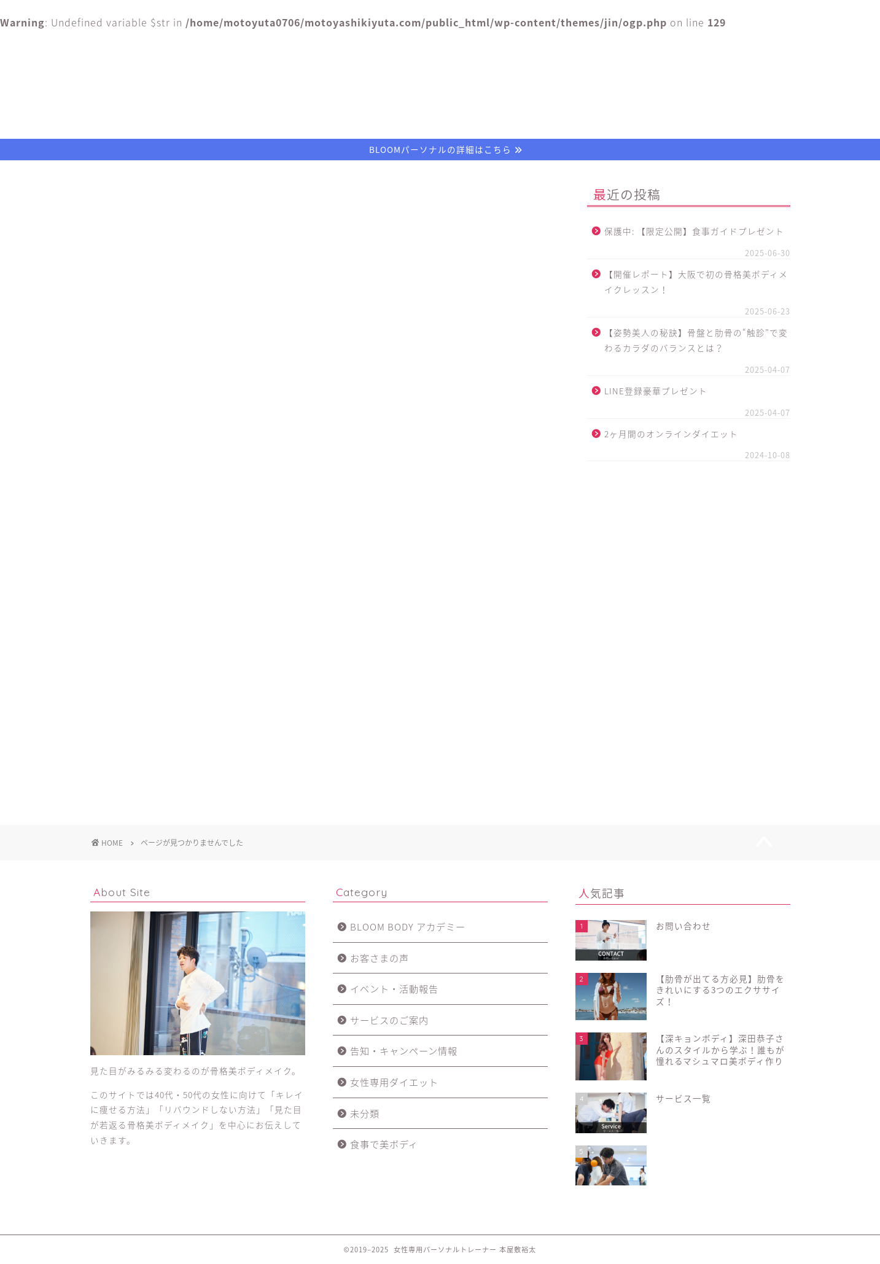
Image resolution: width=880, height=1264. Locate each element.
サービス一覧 (440, 44)
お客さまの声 (580, 44)
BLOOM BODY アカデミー (178, 668)
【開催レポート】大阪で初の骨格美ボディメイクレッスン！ (696, 282)
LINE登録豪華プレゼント (655, 390)
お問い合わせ (720, 44)
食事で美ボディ (155, 790)
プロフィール (300, 44)
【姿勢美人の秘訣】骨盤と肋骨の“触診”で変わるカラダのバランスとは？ (696, 340)
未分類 (135, 773)
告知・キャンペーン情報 (174, 738)
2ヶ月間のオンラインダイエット (671, 433)
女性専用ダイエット (165, 755)
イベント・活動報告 (165, 703)
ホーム (160, 44)
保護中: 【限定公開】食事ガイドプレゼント (694, 231)
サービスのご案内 (160, 721)
